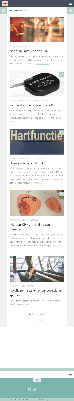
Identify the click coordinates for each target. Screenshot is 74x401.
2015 (12, 46)
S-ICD (17, 46)
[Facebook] (29, 390)
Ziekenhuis (26, 46)
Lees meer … (42, 63)
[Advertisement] (37, 348)
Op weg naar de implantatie (27, 163)
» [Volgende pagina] (41, 320)
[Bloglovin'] (40, 390)
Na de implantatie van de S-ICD (30, 51)
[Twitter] (35, 390)
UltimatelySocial (56, 399)
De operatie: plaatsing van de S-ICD (32, 105)
